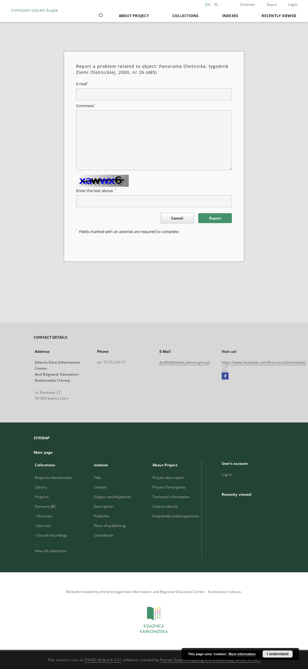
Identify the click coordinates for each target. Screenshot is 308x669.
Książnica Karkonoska (53, 477)
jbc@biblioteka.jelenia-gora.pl (184, 362)
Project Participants (169, 487)
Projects (42, 496)
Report (215, 218)
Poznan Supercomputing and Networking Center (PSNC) (210, 659)
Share (271, 4)
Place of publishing (110, 525)
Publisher (102, 516)
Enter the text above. (96, 190)
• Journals (43, 525)
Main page (43, 452)
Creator (100, 487)
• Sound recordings (51, 535)
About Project (134, 15)
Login (292, 4)
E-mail (82, 83)
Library (41, 487)
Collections (185, 15)
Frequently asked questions (175, 516)
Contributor (103, 535)
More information (242, 654)
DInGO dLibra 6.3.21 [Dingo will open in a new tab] (103, 659)
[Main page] (100, 15)
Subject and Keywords (112, 496)
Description (103, 506)
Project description (168, 477)
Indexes (230, 15)
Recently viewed (279, 15)
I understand (277, 654)
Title (97, 477)
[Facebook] (225, 376)
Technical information (171, 496)
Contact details (165, 506)
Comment (86, 105)
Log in (227, 474)
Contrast (247, 4)
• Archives (43, 516)
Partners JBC (45, 506)
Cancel (177, 218)
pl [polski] (216, 5)
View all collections (51, 550)
